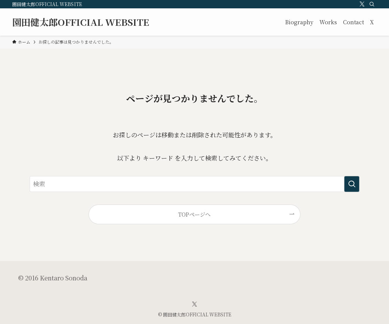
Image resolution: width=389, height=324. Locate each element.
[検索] (372, 4)
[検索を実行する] (351, 184)
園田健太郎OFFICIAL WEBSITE (80, 22)
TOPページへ (194, 214)
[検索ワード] (194, 184)
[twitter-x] (362, 4)
